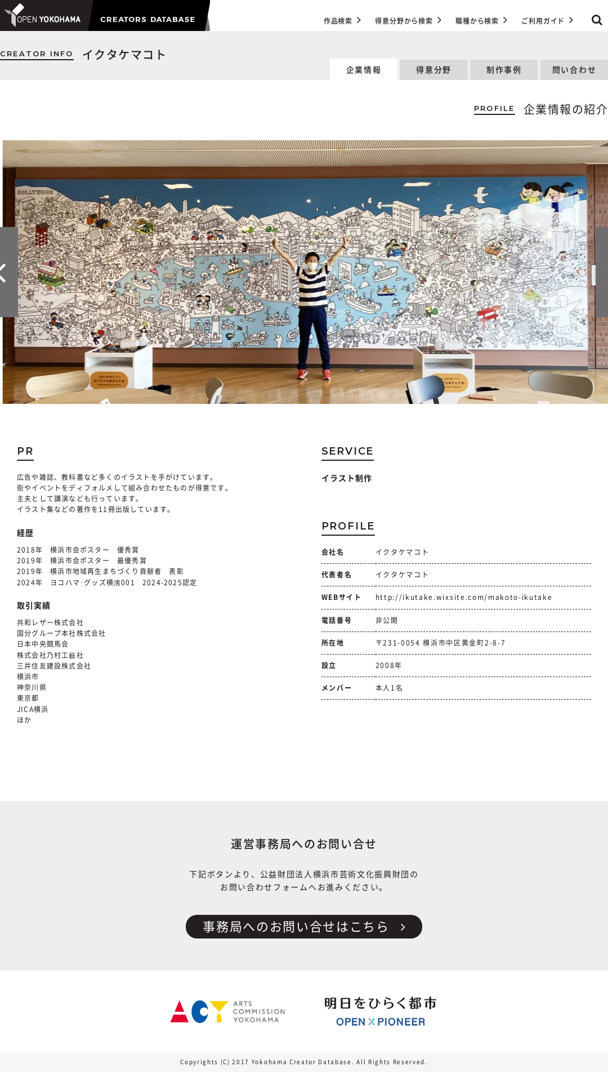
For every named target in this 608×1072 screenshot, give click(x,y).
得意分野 (433, 70)
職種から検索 (481, 19)
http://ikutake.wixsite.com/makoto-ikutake (464, 597)
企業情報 (364, 70)
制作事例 (504, 70)
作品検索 (342, 19)
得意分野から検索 (408, 19)
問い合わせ (574, 70)
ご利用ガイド (547, 19)
